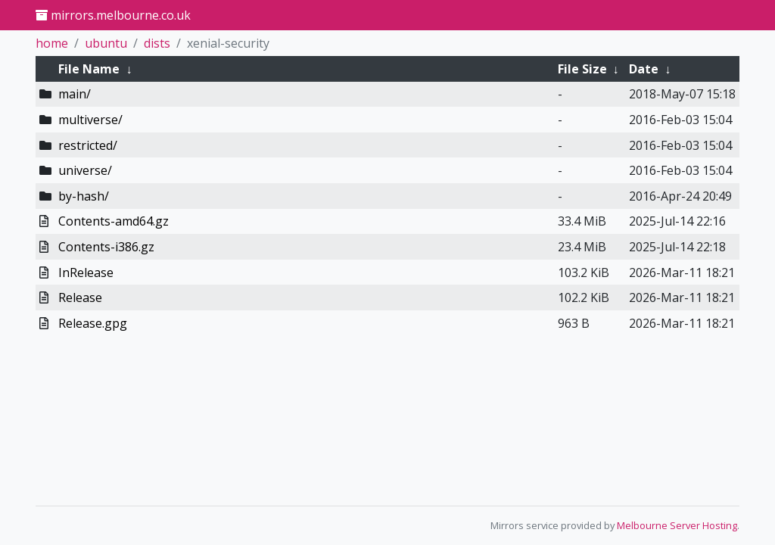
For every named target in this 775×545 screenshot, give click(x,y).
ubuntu (106, 43)
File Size (582, 69)
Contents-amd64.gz (113, 221)
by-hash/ (83, 196)
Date (643, 69)
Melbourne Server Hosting (677, 525)
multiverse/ (90, 119)
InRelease (86, 272)
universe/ (85, 170)
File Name (89, 69)
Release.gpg (92, 323)
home (52, 43)
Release (80, 297)
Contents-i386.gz (106, 246)
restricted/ (87, 145)
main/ (74, 94)
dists (157, 43)
